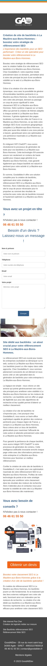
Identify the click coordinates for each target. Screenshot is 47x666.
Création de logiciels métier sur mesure (20, 624)
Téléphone (6, 260)
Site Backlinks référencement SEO (18, 629)
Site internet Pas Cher (12, 621)
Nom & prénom (8, 248)
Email (4, 271)
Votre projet (6, 282)
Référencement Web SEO (14, 632)
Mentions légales (23, 655)
